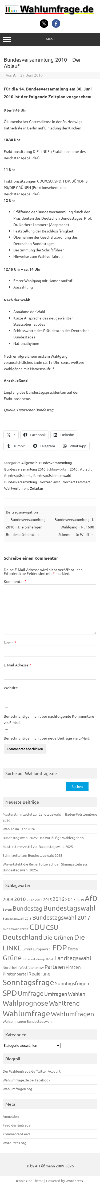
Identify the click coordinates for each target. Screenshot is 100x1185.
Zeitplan (36, 488)
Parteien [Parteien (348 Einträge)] (55, 966)
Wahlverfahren (15, 488)
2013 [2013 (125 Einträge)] (38, 899)
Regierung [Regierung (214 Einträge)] (39, 973)
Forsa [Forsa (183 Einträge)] (73, 948)
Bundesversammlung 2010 (24, 469)
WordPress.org (14, 1142)
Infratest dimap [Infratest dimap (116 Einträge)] (34, 959)
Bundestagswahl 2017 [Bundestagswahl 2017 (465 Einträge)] (61, 917)
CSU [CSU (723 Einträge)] (52, 927)
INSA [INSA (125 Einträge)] (50, 959)
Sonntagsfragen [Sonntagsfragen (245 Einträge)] (72, 983)
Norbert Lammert (76, 482)
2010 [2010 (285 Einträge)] (20, 899)
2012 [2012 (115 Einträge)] (30, 900)
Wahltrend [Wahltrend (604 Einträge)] (64, 1003)
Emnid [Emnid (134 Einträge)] (27, 949)
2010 (73, 469)
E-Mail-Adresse (17, 664)
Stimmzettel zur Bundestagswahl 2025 (32, 855)
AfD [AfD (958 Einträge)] (91, 898)
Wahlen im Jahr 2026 (19, 829)
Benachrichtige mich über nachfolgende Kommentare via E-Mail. (49, 719)
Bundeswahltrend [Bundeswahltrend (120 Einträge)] (16, 928)
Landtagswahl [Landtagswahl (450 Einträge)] (72, 957)
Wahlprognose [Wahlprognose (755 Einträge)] (25, 1003)
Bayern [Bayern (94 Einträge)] (7, 909)
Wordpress (74, 1180)
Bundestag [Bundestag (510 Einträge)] (27, 908)
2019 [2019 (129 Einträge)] (80, 899)
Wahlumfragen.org (17, 1089)
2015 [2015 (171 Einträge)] (47, 899)
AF (15, 75)
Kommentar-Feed (16, 1134)
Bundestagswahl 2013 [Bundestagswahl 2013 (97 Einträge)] (17, 918)
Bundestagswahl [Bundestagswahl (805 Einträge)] (69, 908)
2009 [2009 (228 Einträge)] (8, 899)
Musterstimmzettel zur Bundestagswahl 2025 (38, 846)
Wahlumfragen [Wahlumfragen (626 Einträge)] (72, 1014)
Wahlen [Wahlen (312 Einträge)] (76, 993)
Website (11, 687)
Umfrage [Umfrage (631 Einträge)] (30, 993)
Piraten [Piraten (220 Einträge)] (73, 967)
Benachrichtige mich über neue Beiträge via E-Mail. (47, 738)
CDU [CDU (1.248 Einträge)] (37, 926)
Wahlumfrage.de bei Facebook (26, 1080)
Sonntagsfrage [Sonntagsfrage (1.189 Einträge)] (28, 982)
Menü (50, 39)
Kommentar (15, 581)
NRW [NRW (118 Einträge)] (40, 967)
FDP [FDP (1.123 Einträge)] (59, 947)
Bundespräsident (17, 475)
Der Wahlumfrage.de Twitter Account (32, 1071)
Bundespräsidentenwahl (52, 475)
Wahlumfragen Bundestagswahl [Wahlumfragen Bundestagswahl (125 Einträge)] (28, 1021)
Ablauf (85, 469)
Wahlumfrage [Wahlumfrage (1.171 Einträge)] (26, 1013)
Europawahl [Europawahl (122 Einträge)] (42, 949)
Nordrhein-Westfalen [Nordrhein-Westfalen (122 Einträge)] (19, 967)
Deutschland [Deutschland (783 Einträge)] (22, 937)
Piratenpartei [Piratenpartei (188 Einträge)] (15, 973)
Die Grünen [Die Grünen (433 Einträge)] (58, 937)
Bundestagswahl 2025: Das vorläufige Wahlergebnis (43, 837)
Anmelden (11, 1116)
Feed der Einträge (16, 1125)
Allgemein (29, 462)
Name (10, 642)
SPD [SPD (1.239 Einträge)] (10, 992)
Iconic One (24, 1180)
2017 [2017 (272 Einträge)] (70, 899)
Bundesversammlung (55, 462)
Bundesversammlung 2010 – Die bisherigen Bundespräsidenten (26, 527)
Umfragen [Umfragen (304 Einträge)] (55, 993)
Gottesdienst (50, 482)
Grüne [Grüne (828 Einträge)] (12, 958)
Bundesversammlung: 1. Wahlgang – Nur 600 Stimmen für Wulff (74, 527)
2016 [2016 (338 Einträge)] (58, 898)
